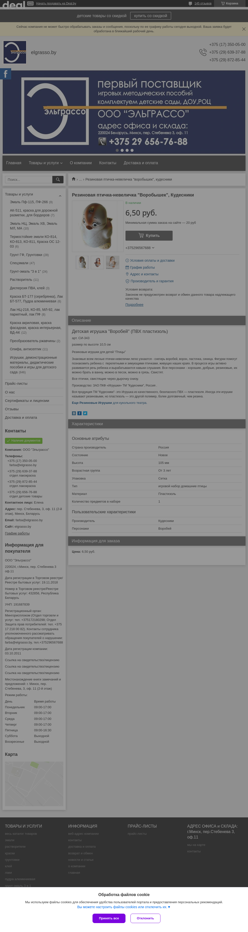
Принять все (109, 918)
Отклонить (145, 918)
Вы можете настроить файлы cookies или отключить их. (122, 907)
